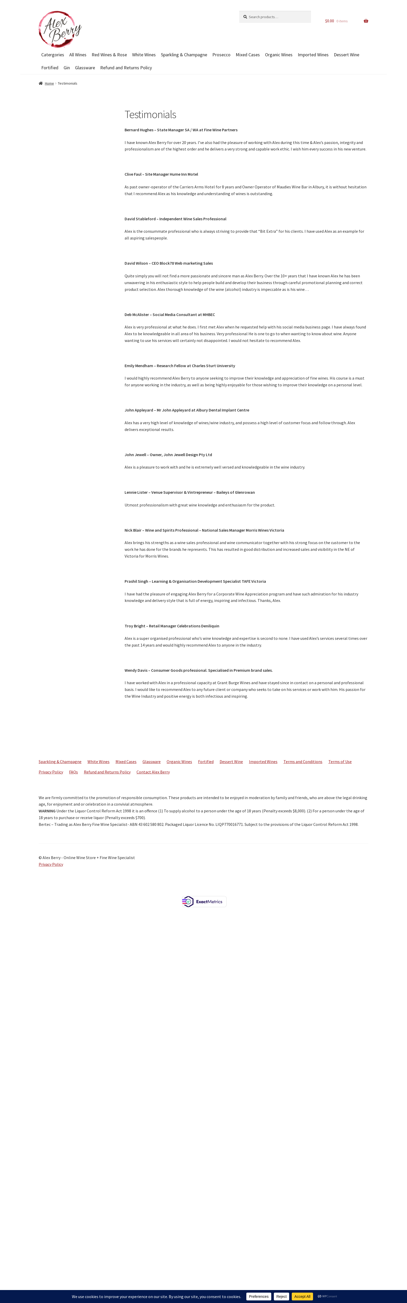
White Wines (144, 55)
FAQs (73, 771)
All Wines (77, 55)
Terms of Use (340, 761)
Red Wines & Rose (109, 55)
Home (49, 83)
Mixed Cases (248, 55)
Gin (67, 68)
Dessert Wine (346, 55)
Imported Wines (313, 55)
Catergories (52, 55)
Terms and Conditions (302, 761)
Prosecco (221, 55)
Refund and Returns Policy (126, 68)
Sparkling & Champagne (184, 55)
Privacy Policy (51, 771)
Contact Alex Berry (153, 771)
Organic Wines (279, 55)
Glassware (85, 68)
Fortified (49, 68)
